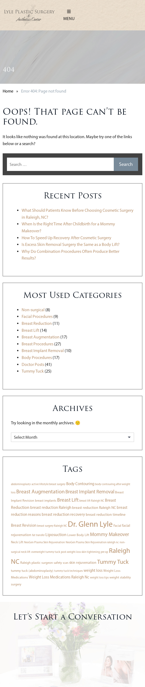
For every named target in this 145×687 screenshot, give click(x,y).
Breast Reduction (37, 323)
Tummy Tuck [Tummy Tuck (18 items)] (112, 561)
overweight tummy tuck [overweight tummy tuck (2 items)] (45, 552)
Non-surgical (33, 309)
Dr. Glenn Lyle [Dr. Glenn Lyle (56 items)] (90, 524)
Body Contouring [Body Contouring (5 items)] (80, 483)
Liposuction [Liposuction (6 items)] (55, 534)
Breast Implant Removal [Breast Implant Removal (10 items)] (89, 492)
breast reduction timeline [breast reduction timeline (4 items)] (106, 514)
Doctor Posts (33, 364)
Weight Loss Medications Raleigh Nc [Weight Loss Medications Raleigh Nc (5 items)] (59, 577)
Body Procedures (37, 357)
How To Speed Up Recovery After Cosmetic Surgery (66, 237)
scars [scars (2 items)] (65, 563)
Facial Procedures (37, 316)
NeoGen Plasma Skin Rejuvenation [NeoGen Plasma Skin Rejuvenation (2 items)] (44, 542)
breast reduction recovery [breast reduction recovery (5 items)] (63, 514)
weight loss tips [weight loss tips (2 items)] (99, 577)
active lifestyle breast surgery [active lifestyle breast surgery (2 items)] (48, 484)
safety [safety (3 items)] (58, 563)
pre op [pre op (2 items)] (104, 552)
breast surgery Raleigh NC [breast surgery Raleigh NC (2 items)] (52, 526)
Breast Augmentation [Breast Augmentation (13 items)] (40, 491)
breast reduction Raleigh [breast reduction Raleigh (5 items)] (50, 507)
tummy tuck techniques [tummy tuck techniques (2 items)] (68, 571)
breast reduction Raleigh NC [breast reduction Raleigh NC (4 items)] (94, 507)
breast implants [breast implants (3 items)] (45, 500)
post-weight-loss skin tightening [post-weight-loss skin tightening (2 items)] (80, 552)
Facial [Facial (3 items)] (117, 526)
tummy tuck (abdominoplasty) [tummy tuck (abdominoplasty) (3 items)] (32, 571)
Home (8, 91)
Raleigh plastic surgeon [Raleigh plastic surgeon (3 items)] (36, 563)
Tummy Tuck (33, 371)
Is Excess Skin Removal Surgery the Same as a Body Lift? (71, 244)
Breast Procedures (37, 343)
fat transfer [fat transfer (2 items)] (38, 535)
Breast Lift (30, 330)
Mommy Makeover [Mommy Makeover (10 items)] (109, 534)
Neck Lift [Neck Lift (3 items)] (17, 542)
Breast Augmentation (41, 336)
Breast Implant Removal (43, 350)
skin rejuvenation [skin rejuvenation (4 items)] (82, 562)
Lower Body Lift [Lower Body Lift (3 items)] (78, 535)
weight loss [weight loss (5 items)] (93, 570)
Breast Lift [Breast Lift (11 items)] (68, 500)
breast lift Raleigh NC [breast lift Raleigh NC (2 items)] (91, 500)
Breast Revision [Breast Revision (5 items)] (23, 525)
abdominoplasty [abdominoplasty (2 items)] (21, 484)
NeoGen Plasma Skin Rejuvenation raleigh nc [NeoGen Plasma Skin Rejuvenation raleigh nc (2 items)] (92, 542)
